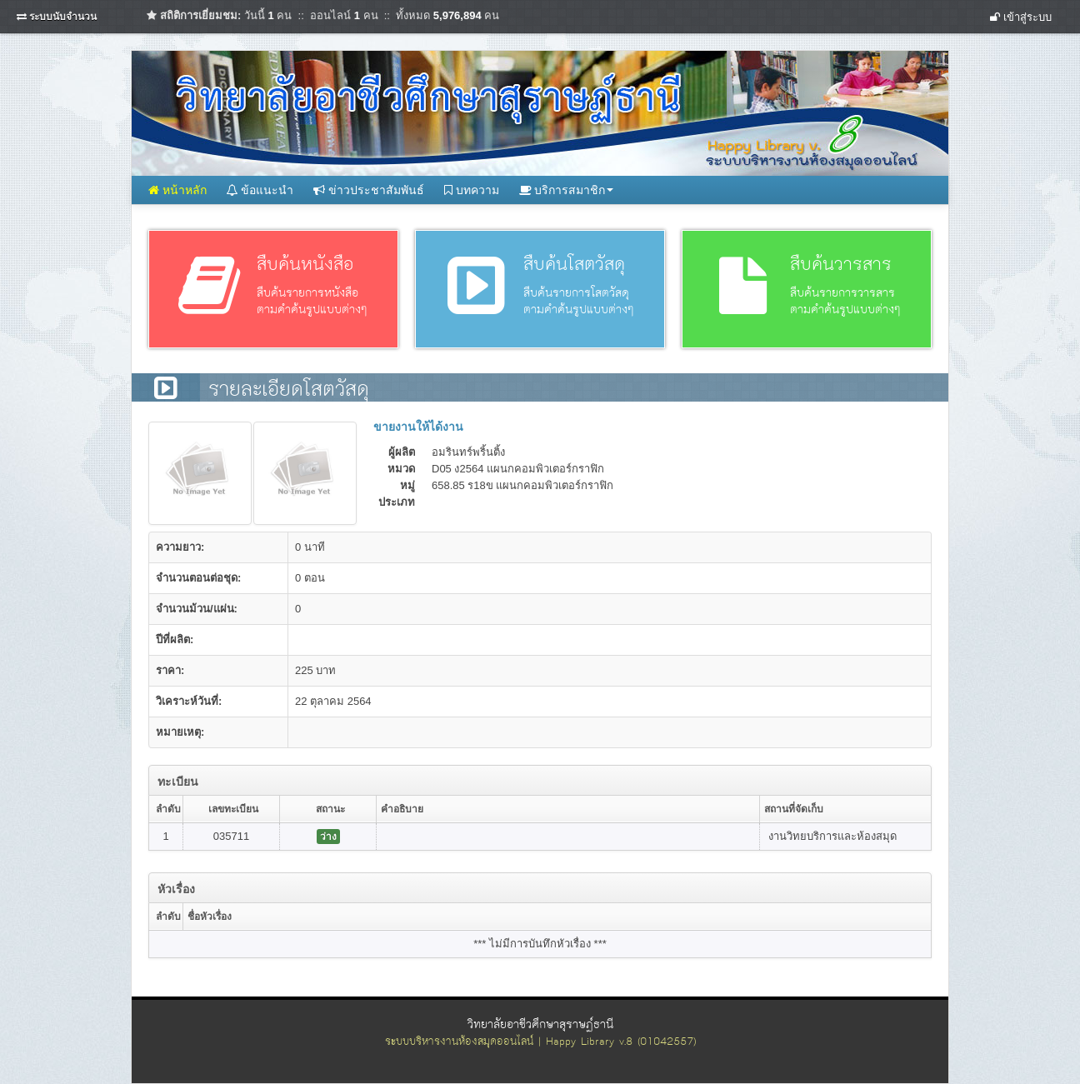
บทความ (471, 190)
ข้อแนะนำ (260, 190)
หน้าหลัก (177, 190)
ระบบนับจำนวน (63, 16)
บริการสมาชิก (566, 190)
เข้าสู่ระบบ (1021, 17)
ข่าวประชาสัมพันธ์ (368, 190)
